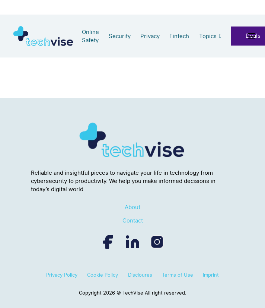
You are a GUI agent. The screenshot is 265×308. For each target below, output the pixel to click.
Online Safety (90, 36)
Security (120, 36)
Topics (208, 36)
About (132, 207)
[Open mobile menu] (253, 36)
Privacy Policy (61, 275)
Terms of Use (177, 275)
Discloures (140, 275)
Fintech (179, 36)
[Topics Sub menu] (220, 36)
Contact (132, 220)
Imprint (211, 275)
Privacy (150, 36)
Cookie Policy (102, 275)
